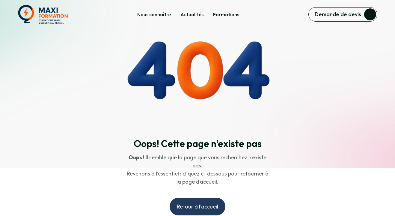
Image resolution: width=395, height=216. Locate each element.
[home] (43, 14)
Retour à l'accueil (197, 206)
